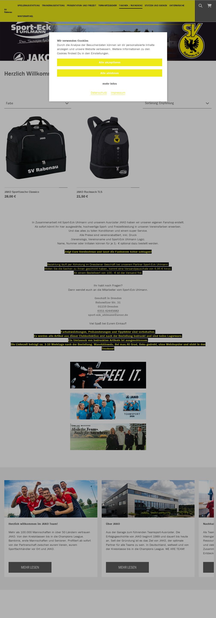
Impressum (118, 92)
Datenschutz (99, 92)
